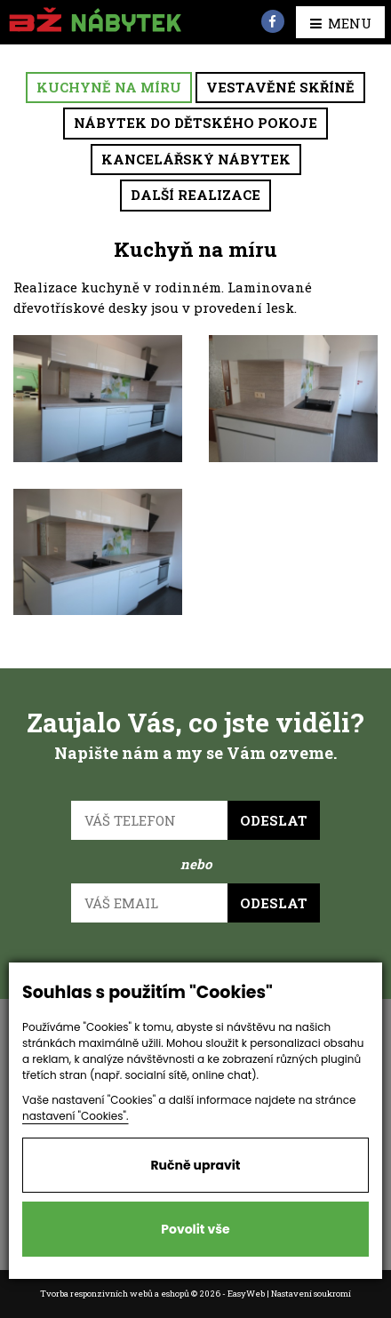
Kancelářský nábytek (196, 159)
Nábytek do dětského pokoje (195, 123)
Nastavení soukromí (311, 1293)
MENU (340, 23)
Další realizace (195, 195)
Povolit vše (195, 1229)
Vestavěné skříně (280, 87)
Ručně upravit (195, 1165)
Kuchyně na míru (108, 87)
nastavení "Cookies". (75, 1115)
